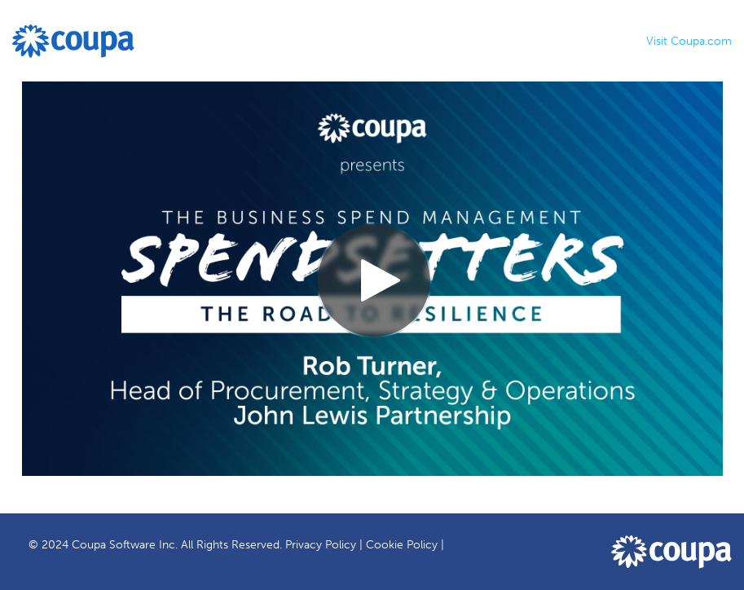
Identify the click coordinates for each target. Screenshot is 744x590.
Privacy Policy (320, 545)
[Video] (372, 278)
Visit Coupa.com (689, 41)
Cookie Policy (402, 545)
